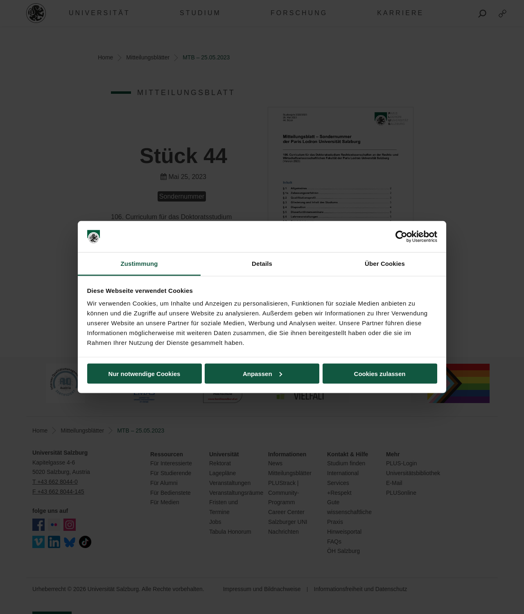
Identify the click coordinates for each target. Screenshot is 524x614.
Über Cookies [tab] (385, 263)
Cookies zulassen (380, 373)
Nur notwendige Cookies (144, 373)
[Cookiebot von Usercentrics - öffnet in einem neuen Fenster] (401, 237)
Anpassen (262, 373)
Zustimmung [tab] (139, 263)
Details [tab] (262, 263)
